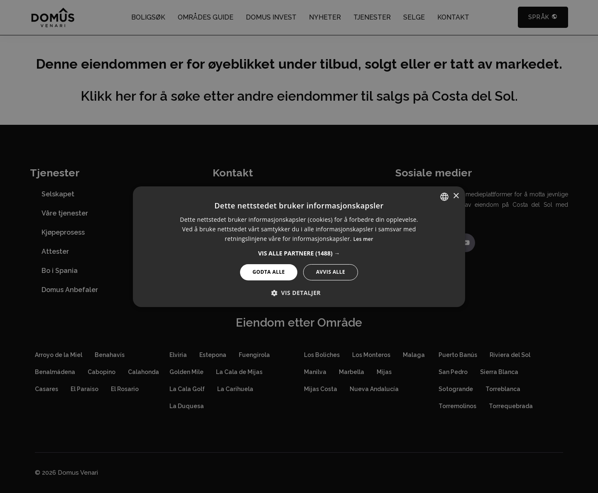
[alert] (299, 246)
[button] (299, 253)
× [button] (456, 196)
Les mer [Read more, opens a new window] (363, 239)
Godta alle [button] (268, 271)
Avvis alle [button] (330, 271)
